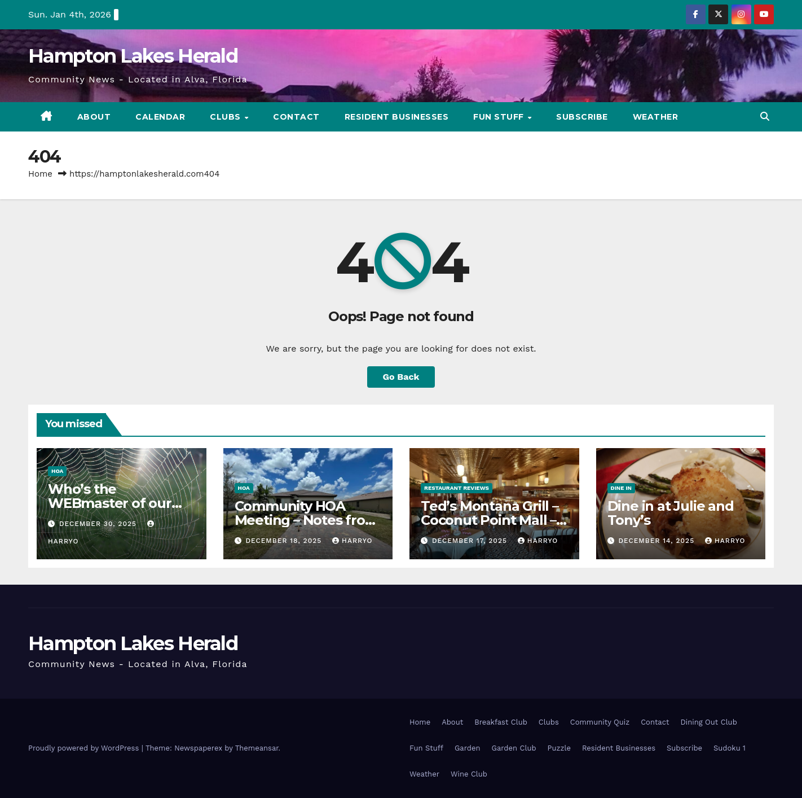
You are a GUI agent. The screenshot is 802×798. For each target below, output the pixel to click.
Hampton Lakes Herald (132, 56)
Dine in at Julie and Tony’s (670, 513)
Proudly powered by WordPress (85, 748)
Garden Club (513, 748)
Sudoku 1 (729, 748)
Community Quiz (599, 722)
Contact (296, 117)
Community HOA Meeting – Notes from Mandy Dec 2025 (306, 520)
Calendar (160, 117)
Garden (468, 748)
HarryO (352, 541)
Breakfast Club (500, 722)
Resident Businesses (397, 117)
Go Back (401, 376)
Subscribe (582, 117)
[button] (764, 116)
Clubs (226, 117)
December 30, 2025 (99, 524)
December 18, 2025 (284, 541)
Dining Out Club (708, 722)
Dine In (621, 488)
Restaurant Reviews (456, 488)
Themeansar (257, 748)
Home (40, 174)
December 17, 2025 (471, 541)
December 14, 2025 (657, 541)
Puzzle (559, 748)
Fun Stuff (499, 117)
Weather (655, 117)
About (94, 117)
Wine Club (469, 774)
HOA (57, 471)
